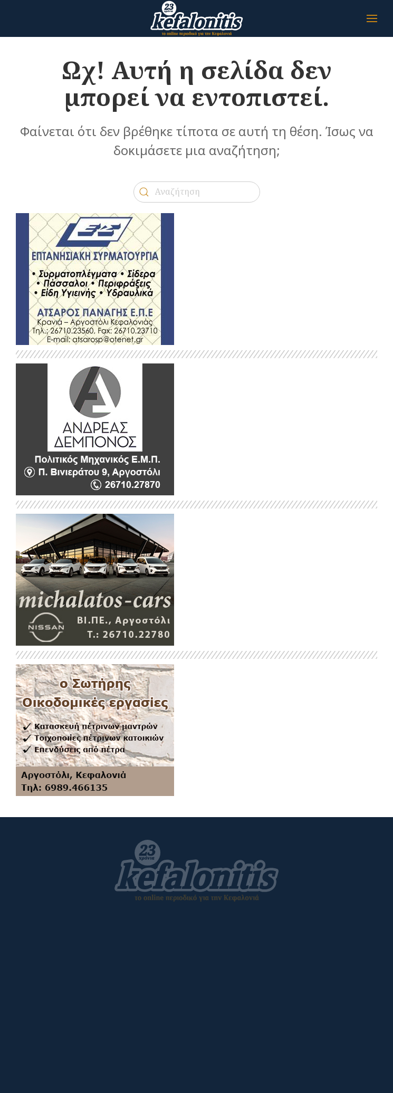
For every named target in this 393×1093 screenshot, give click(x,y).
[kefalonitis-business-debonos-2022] (95, 429)
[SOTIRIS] (95, 729)
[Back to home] (196, 18)
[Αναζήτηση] (196, 192)
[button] (372, 18)
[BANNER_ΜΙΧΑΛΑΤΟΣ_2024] (95, 579)
